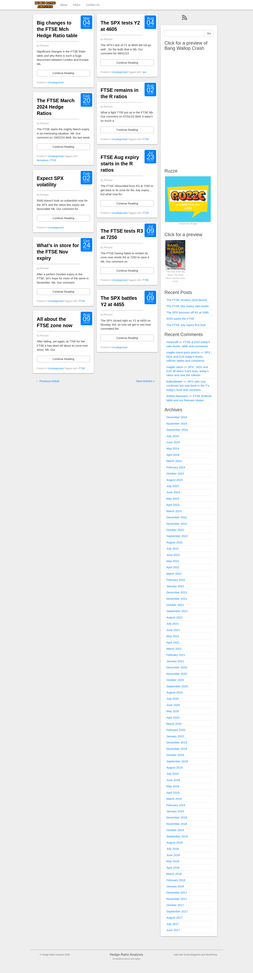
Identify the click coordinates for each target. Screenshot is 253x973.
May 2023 (172, 498)
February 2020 (175, 729)
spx (144, 72)
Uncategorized (55, 82)
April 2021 (172, 642)
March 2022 (174, 573)
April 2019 (172, 792)
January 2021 (175, 661)
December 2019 (176, 742)
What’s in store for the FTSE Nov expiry (58, 252)
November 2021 (176, 598)
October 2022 (175, 529)
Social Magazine (192, 954)
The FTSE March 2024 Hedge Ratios (56, 107)
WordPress (211, 954)
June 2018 (173, 855)
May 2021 (172, 636)
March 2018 (174, 873)
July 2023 (172, 486)
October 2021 (175, 604)
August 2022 (174, 542)
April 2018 (172, 867)
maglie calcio (174, 367)
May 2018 (172, 861)
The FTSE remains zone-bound (186, 300)
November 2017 (176, 898)
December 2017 (176, 892)
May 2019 (172, 786)
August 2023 (174, 479)
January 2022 (175, 586)
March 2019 (174, 798)
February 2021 (175, 654)
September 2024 (177, 429)
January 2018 (175, 886)
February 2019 (175, 805)
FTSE (53, 160)
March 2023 (174, 511)
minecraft (172, 342)
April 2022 (172, 567)
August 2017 (174, 917)
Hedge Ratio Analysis (126, 954)
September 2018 (177, 836)
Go (209, 33)
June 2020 (173, 705)
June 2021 (173, 630)
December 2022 (176, 517)
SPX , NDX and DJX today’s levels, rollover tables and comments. (189, 356)
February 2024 (175, 467)
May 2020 (172, 711)
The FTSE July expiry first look (186, 325)
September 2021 (177, 611)
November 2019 (176, 748)
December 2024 (176, 417)
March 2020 (174, 723)
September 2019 (177, 761)
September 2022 (177, 536)
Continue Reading (63, 73)
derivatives (43, 160)
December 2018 (176, 817)
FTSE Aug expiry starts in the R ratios (120, 164)
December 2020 (176, 667)
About (63, 4)
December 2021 (176, 592)
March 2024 (174, 461)
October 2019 (175, 755)
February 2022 (175, 579)
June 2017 (173, 930)
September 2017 (177, 911)
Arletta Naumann (177, 396)
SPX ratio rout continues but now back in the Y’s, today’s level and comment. (188, 385)
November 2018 (176, 823)
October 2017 (175, 905)
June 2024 (173, 442)
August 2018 (174, 842)
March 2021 (174, 648)
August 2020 (174, 692)
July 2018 (172, 848)
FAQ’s (76, 4)
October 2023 (175, 473)
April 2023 (172, 504)
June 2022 (173, 555)
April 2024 (172, 454)
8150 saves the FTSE (180, 318)
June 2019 (173, 780)
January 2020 (175, 736)
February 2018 (175, 880)
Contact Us (92, 4)
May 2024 (172, 448)
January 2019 (175, 811)
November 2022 (176, 523)
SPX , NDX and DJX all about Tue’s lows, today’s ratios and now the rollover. (187, 371)
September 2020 (177, 686)
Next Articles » (145, 381)
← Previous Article (48, 381)
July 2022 (172, 548)
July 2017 (172, 924)
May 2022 (172, 561)
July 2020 (172, 698)
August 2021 (174, 617)
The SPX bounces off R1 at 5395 (187, 312)
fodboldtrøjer (174, 381)
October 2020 (175, 680)
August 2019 (174, 767)
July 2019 (172, 773)
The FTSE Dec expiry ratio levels (187, 306)
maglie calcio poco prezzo (183, 352)
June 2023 (173, 492)
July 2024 (172, 436)
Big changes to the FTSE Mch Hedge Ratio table (57, 29)
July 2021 (172, 623)
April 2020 (172, 717)
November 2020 (176, 673)
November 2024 (176, 423)
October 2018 (175, 830)
